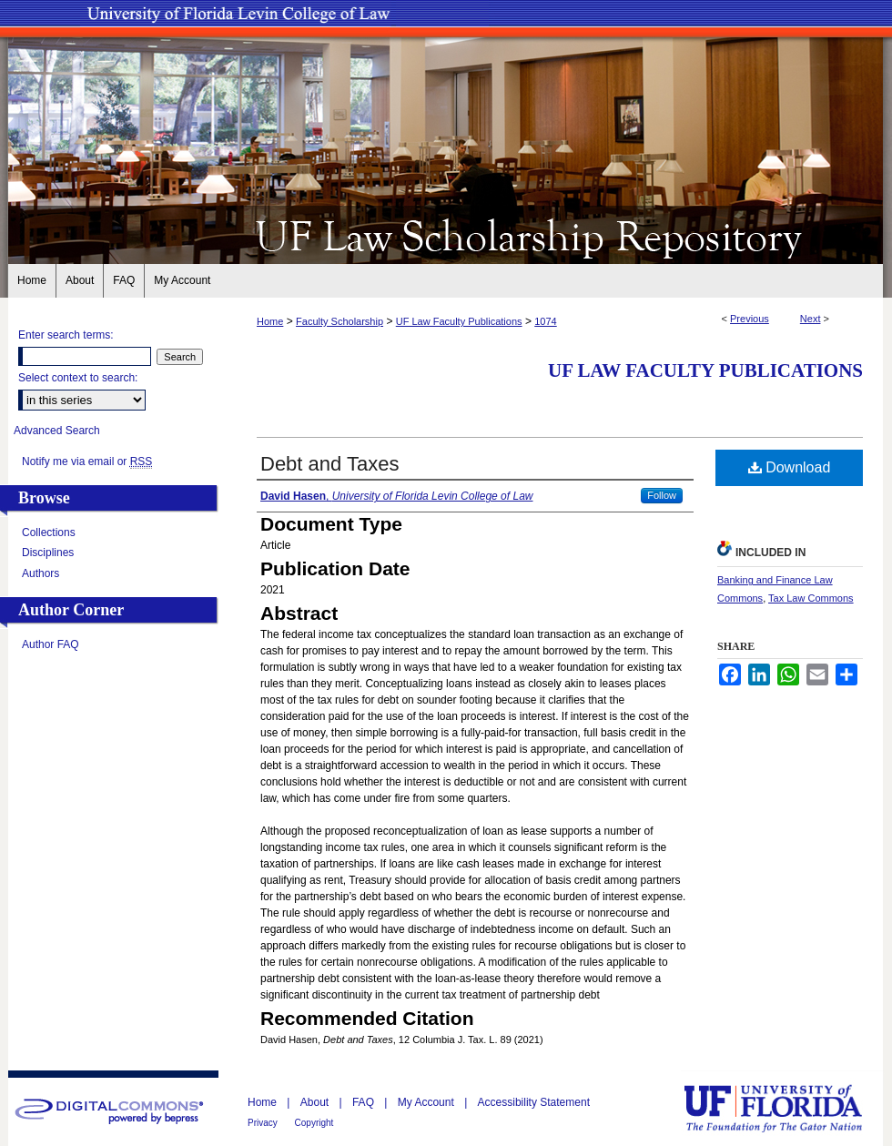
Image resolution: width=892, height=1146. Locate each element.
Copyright (314, 1123)
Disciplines (48, 552)
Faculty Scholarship (339, 321)
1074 (545, 321)
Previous (749, 318)
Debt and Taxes (329, 463)
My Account (427, 1102)
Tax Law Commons (811, 598)
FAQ (364, 1102)
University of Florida (786, 1108)
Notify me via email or (87, 461)
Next (810, 318)
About (316, 1102)
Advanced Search (57, 430)
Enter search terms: (66, 335)
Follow (661, 495)
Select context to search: (77, 377)
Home (270, 321)
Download (789, 467)
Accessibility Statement (534, 1102)
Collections (49, 532)
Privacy (264, 1123)
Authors (40, 573)
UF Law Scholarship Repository (446, 235)
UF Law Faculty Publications (459, 321)
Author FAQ (50, 644)
